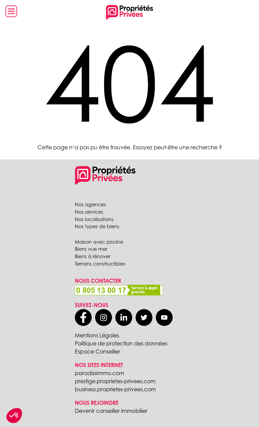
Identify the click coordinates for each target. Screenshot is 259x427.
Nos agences (90, 204)
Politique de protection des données (121, 343)
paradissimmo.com (99, 373)
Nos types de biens (97, 226)
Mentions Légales (97, 335)
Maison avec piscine (99, 242)
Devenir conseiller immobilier (111, 410)
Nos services (89, 212)
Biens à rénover (92, 256)
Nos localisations (94, 219)
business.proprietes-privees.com (115, 389)
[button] (14, 415)
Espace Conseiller (97, 351)
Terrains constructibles (100, 264)
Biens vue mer (91, 249)
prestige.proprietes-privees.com (115, 381)
